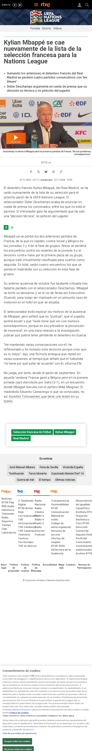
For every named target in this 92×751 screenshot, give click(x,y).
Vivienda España (73, 467)
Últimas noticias (65, 479)
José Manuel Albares (22, 467)
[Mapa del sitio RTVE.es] (61, 566)
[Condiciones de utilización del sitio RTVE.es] (4, 566)
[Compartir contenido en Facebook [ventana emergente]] (31, 171)
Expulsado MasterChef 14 (67, 473)
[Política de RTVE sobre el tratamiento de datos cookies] (25, 568)
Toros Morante (38, 473)
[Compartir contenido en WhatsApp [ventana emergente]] (53, 171)
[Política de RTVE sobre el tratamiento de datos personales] (13, 568)
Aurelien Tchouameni (24, 396)
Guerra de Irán (25, 479)
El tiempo (45, 479)
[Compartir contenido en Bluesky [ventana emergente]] (46, 171)
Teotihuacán (16, 473)
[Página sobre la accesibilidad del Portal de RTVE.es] (50, 564)
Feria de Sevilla (49, 467)
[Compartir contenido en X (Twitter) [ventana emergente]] (38, 171)
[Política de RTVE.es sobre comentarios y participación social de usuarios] (84, 566)
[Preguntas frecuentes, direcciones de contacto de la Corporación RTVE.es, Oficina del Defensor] (71, 564)
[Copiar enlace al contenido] (61, 171)
